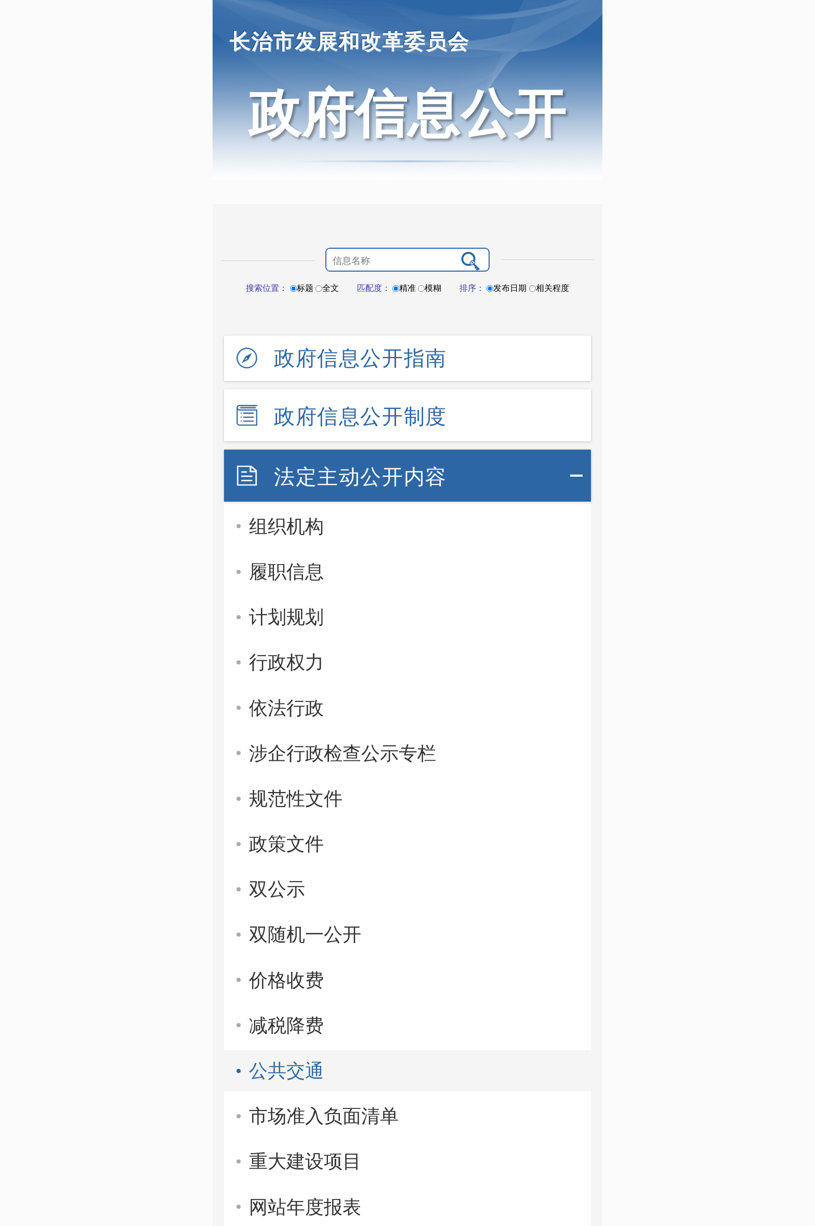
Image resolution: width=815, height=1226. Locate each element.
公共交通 (286, 1070)
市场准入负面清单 (324, 1116)
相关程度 (549, 288)
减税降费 (286, 1025)
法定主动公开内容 (360, 476)
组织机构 (286, 526)
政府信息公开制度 (360, 416)
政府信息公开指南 (360, 358)
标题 (301, 288)
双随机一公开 (305, 934)
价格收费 (286, 980)
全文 (327, 288)
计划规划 (286, 617)
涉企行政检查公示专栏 (342, 753)
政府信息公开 (407, 113)
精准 (404, 288)
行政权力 (286, 662)
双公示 (277, 889)
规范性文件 (296, 798)
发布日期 (507, 288)
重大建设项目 (305, 1161)
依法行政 (286, 708)
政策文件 (286, 843)
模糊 (429, 288)
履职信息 (286, 571)
